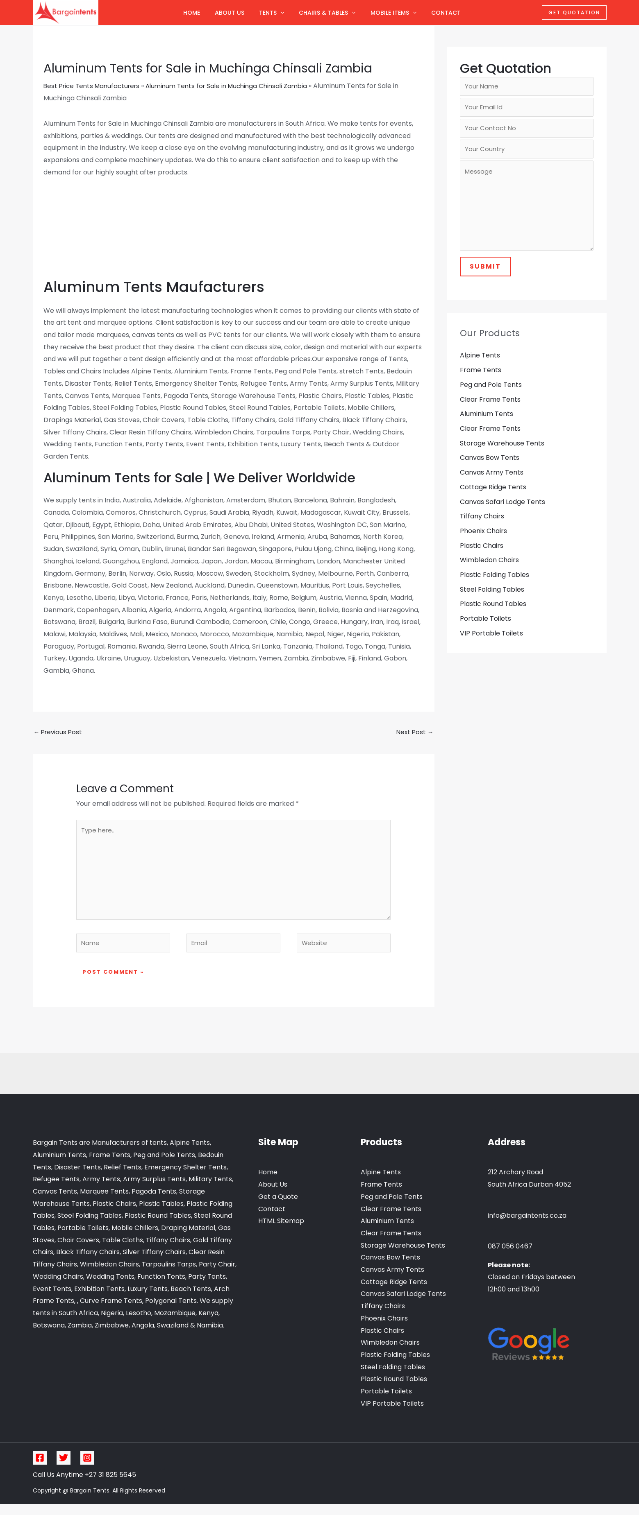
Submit (485, 274)
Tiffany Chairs (482, 525)
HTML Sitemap (281, 1232)
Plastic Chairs (481, 555)
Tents (271, 13)
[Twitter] (63, 1469)
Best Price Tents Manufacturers (94, 85)
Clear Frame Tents (490, 407)
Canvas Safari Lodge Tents (502, 511)
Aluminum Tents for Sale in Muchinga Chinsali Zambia (237, 85)
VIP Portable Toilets (491, 643)
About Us (229, 13)
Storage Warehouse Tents (502, 452)
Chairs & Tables (327, 13)
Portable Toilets (485, 628)
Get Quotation (574, 12)
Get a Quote (278, 1207)
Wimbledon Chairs (489, 569)
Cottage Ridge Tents (493, 496)
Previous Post (59, 732)
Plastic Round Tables (493, 614)
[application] (280, 13)
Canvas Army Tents (491, 481)
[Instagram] (87, 1469)
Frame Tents (480, 378)
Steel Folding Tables (492, 599)
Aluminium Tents (486, 422)
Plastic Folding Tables (494, 584)
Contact (446, 13)
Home (191, 13)
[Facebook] (40, 1469)
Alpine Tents (480, 363)
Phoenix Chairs (483, 540)
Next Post (414, 732)
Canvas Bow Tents (489, 466)
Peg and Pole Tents (491, 393)
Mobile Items (393, 13)
